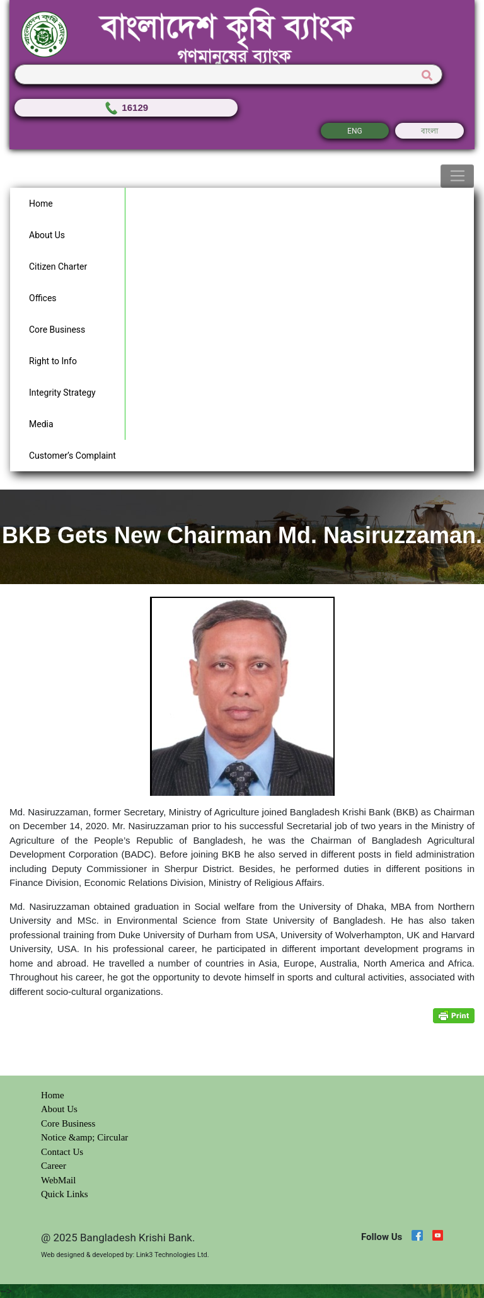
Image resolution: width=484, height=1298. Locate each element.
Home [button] (41, 203)
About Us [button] (47, 235)
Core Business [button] (57, 329)
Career (53, 1166)
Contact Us (62, 1152)
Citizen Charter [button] (58, 266)
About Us (59, 1109)
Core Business (68, 1123)
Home (52, 1095)
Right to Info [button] (53, 361)
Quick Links (64, 1194)
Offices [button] (43, 298)
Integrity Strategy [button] (62, 393)
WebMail (58, 1180)
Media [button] (41, 424)
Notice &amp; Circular (84, 1137)
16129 (125, 107)
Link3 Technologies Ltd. (172, 1255)
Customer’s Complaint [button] (72, 456)
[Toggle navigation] (457, 176)
